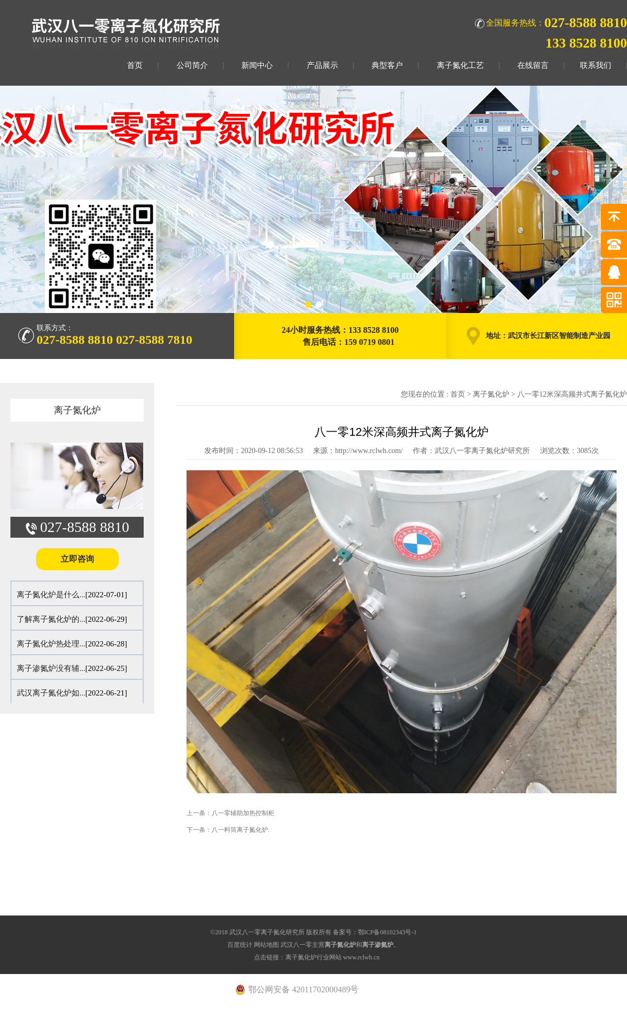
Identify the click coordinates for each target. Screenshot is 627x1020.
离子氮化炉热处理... (51, 644)
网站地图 (266, 944)
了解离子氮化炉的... (51, 619)
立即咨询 (77, 558)
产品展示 (322, 65)
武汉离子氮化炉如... (51, 693)
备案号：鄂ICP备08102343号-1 (375, 932)
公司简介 (192, 65)
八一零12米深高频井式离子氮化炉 (572, 394)
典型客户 (387, 65)
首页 (135, 65)
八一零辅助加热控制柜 (243, 813)
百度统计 (239, 944)
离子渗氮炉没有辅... (51, 668)
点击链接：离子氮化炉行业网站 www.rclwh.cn (317, 957)
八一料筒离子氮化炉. (241, 829)
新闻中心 (257, 65)
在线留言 (533, 65)
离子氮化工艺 (460, 65)
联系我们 (595, 65)
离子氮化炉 (77, 410)
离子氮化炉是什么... (51, 594)
